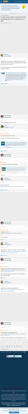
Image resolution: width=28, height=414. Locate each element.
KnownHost (14, 400)
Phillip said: (3, 162)
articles (13, 390)
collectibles (8, 390)
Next (15, 340)
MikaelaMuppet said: (5, 133)
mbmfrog (6, 54)
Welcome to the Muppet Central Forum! (10, 5)
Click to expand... (14, 172)
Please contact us (11, 9)
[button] (1, 1)
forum (16, 390)
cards (25, 390)
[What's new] (24, 1)
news (5, 390)
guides (19, 390)
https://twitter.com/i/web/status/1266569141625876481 (12, 186)
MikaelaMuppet (7, 115)
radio (22, 390)
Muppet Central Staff (4, 395)
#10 (26, 327)
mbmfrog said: (4, 266)
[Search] (26, 1)
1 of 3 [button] (11, 340)
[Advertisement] (14, 38)
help (14, 392)
